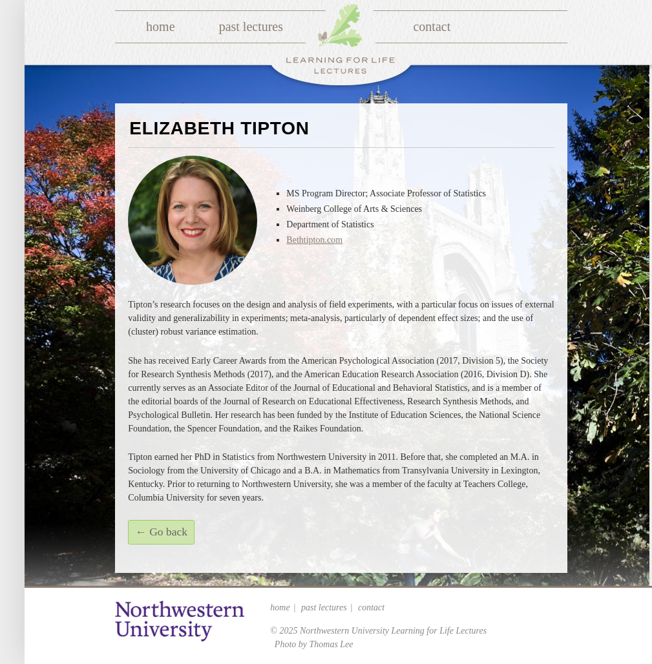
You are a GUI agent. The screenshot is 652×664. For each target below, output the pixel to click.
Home (160, 26)
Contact (431, 26)
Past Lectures (251, 26)
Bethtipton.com (314, 240)
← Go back (161, 531)
